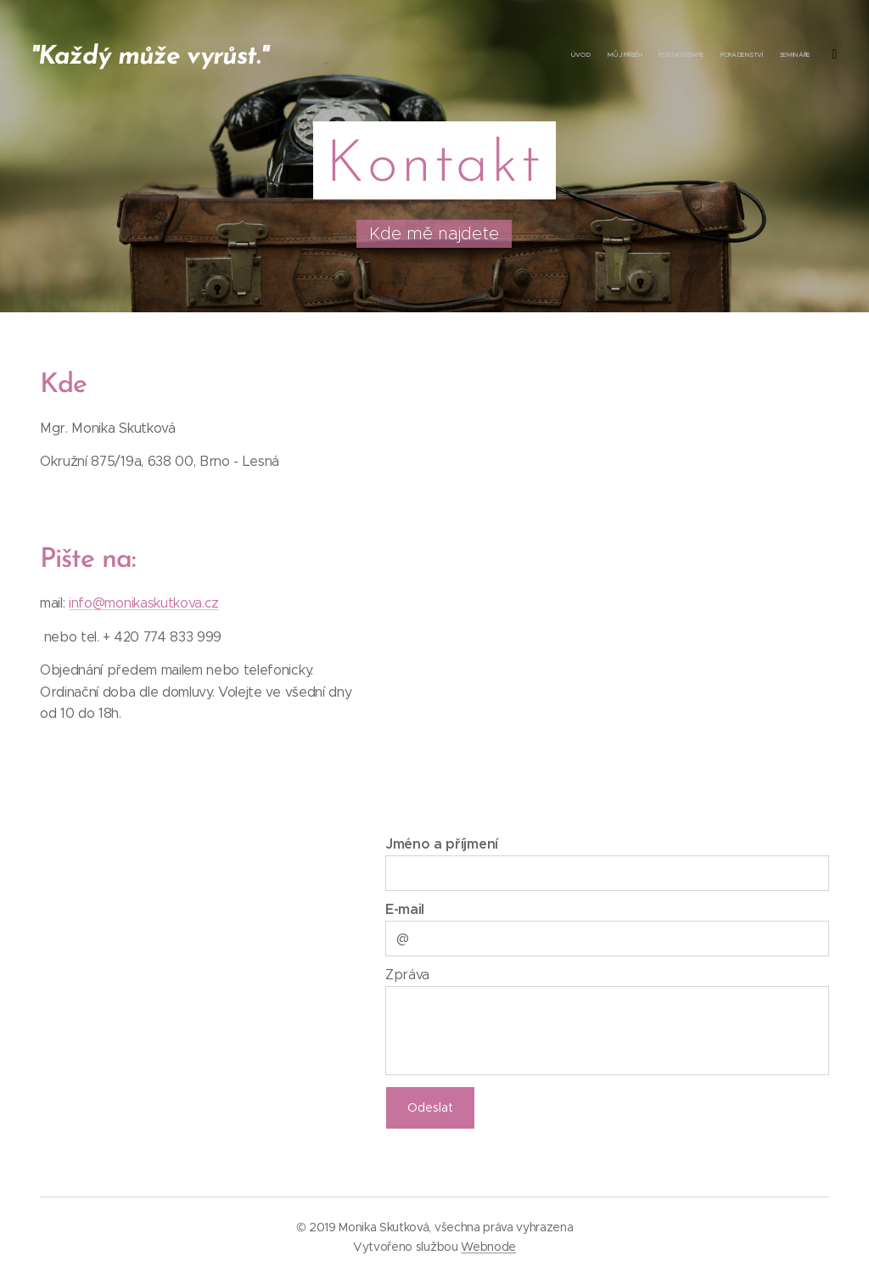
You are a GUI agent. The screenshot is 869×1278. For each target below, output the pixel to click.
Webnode (488, 1246)
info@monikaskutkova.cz (144, 603)
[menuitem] (705, 55)
